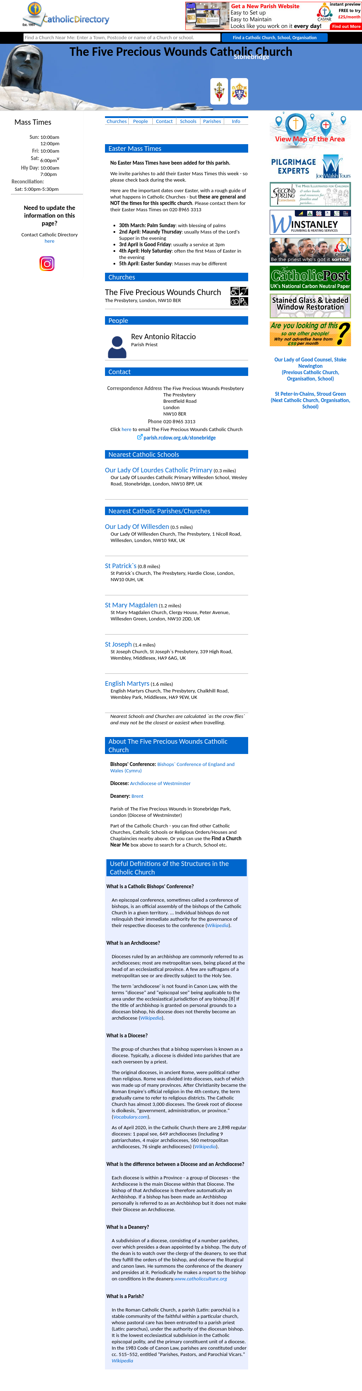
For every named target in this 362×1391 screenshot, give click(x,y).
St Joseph (118, 644)
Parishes (212, 121)
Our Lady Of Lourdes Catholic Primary (158, 470)
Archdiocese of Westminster (160, 783)
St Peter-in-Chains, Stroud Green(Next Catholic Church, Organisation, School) (310, 400)
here (49, 241)
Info (236, 121)
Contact (164, 121)
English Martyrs (127, 683)
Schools (188, 121)
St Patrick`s (120, 565)
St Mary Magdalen (131, 605)
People (140, 121)
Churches (117, 121)
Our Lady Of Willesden (137, 526)
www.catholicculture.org (200, 1278)
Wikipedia (218, 925)
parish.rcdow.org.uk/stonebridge (176, 438)
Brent (137, 796)
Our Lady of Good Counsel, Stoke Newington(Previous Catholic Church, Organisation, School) (310, 369)
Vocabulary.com (130, 1117)
